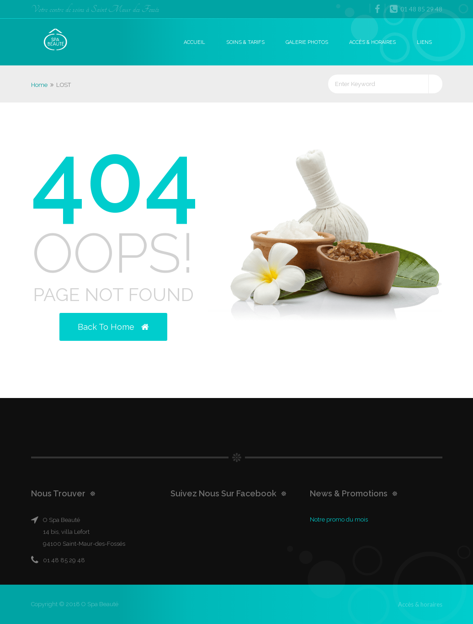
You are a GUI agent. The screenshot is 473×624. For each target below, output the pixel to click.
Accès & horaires (372, 42)
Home (39, 84)
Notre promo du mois (339, 519)
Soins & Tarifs (245, 42)
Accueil (194, 42)
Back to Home (113, 327)
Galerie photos (307, 42)
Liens (424, 42)
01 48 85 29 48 (416, 9)
